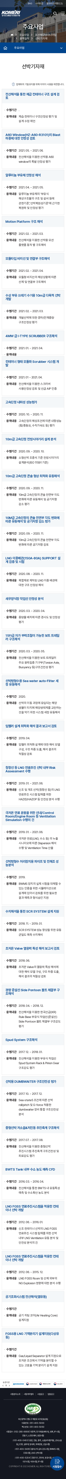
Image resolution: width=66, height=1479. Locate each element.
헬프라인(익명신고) (54, 3)
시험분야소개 (15, 1394)
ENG (30, 3)
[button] (3, 1385)
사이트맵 (39, 3)
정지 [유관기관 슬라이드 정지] (6, 1385)
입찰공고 (51, 1394)
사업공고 (40, 1394)
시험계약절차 (29, 1394)
